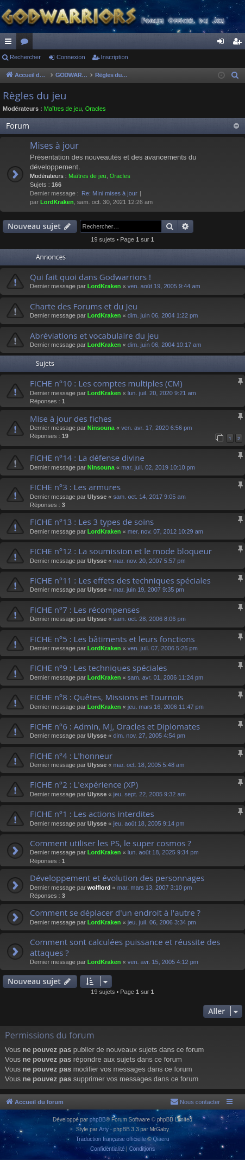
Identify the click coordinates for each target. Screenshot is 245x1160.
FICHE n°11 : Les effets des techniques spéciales (120, 580)
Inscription (114, 57)
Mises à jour (54, 145)
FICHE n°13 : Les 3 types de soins (92, 521)
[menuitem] (235, 75)
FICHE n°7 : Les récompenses (85, 609)
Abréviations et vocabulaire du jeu (94, 335)
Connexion (70, 57)
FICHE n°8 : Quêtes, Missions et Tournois (107, 697)
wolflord (99, 887)
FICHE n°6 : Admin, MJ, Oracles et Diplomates (115, 726)
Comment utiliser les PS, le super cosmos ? (110, 843)
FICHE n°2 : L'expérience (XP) (84, 784)
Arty (104, 1129)
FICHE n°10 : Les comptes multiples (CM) (106, 383)
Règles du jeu (35, 95)
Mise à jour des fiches (70, 418)
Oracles (95, 108)
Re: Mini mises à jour (109, 193)
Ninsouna (101, 427)
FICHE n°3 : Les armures (75, 486)
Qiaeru (161, 1139)
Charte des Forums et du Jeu (83, 306)
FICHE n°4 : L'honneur (71, 755)
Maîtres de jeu (63, 108)
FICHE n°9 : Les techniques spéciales (98, 667)
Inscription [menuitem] (239, 43)
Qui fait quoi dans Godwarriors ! (90, 276)
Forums (27, 43)
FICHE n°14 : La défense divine (87, 457)
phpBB (98, 1120)
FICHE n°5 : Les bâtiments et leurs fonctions (112, 638)
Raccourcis (10, 43)
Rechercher (25, 57)
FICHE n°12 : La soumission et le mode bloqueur (121, 551)
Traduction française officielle (111, 1139)
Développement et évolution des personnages (117, 877)
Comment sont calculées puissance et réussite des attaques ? (125, 947)
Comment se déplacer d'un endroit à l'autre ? (115, 912)
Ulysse (96, 496)
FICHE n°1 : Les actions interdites (92, 813)
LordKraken (57, 202)
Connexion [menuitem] (223, 43)
